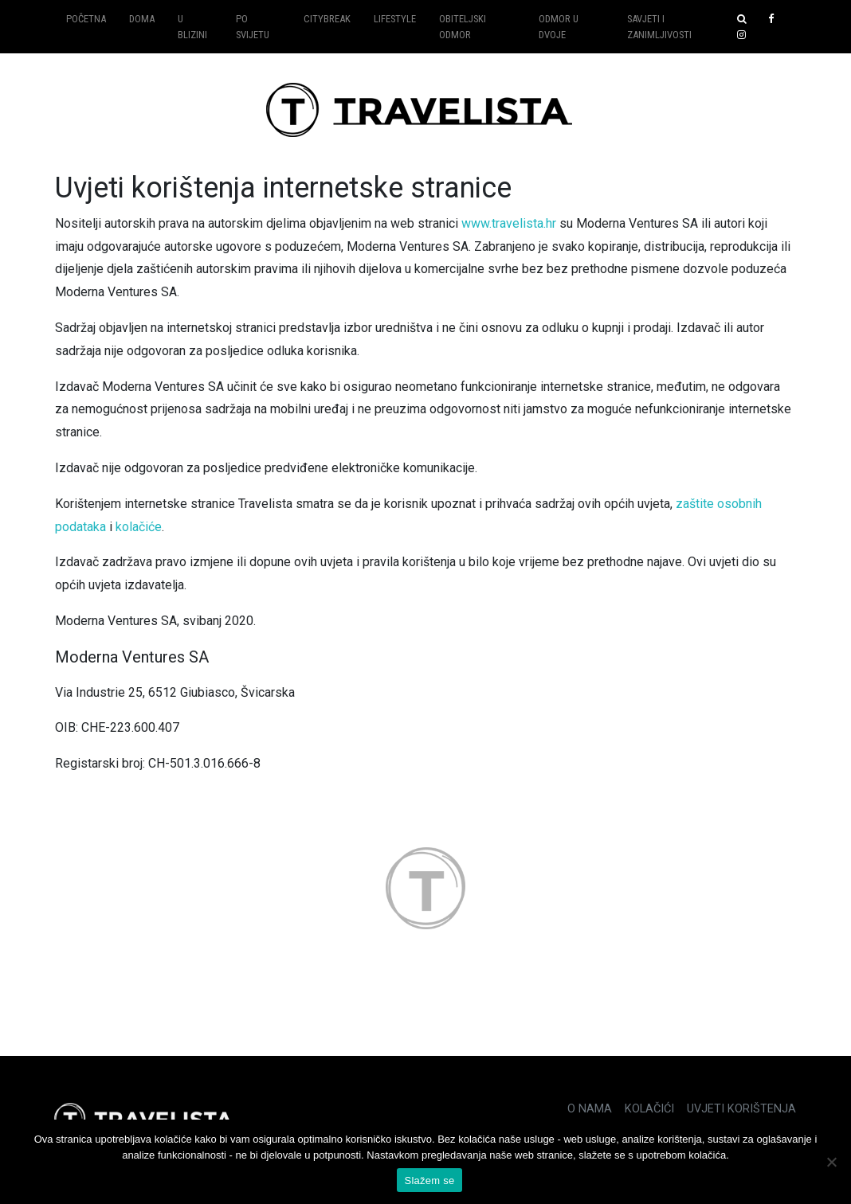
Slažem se (430, 1180)
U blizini (192, 26)
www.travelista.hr (508, 223)
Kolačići (649, 1109)
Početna (86, 19)
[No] (831, 1162)
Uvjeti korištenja (741, 1109)
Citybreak (327, 19)
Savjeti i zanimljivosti (659, 26)
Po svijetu (252, 26)
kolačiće (139, 526)
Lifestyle (395, 19)
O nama (589, 1109)
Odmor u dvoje (558, 26)
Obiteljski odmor (462, 26)
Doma (142, 19)
